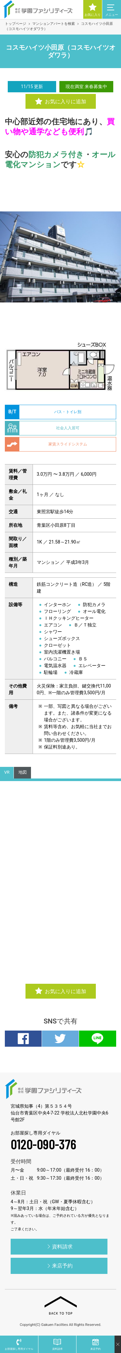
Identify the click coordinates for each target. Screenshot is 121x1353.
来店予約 (59, 1266)
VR (6, 772)
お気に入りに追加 (60, 102)
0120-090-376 (43, 1144)
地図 (22, 772)
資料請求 (59, 1246)
